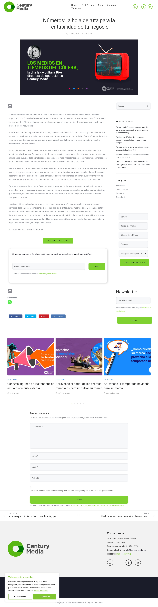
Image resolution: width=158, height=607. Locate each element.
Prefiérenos (88, 5)
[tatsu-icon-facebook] (143, 6)
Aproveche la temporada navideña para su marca (126, 386)
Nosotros (120, 193)
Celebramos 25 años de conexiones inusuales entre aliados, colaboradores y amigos (131, 140)
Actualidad (87, 33)
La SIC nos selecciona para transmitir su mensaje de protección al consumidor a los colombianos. (133, 164)
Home (74, 5)
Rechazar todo (20, 597)
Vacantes (76, 8)
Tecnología (120, 197)
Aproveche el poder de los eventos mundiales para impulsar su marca (79, 386)
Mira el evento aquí (58, 241)
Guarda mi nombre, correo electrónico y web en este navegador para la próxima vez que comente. (71, 491)
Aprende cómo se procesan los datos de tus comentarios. (98, 505)
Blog (100, 5)
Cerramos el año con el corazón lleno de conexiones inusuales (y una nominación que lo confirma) (132, 130)
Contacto (112, 5)
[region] (32, 587)
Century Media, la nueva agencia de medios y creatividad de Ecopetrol (132, 148)
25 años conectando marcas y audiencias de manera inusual (132, 155)
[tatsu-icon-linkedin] (150, 6)
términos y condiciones (48, 274)
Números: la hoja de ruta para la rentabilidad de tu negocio (79, 23)
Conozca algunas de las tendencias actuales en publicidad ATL (30, 386)
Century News (122, 190)
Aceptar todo (44, 597)
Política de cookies (41, 591)
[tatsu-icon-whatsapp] (135, 6)
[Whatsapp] (10, 302)
